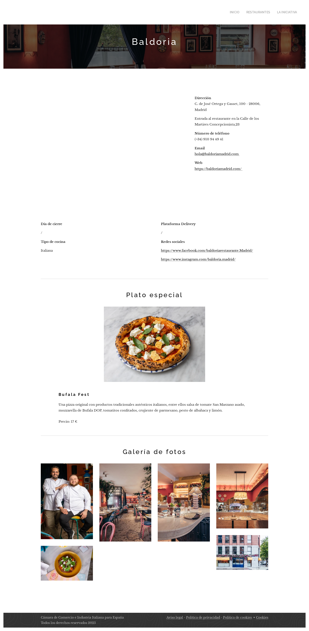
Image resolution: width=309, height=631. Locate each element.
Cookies (262, 617)
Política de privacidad (203, 617)
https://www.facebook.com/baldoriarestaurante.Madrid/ (207, 250)
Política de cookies (237, 617)
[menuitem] (240, 12)
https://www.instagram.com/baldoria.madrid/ (198, 259)
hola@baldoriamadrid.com (217, 154)
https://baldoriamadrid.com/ (218, 168)
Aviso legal (175, 617)
